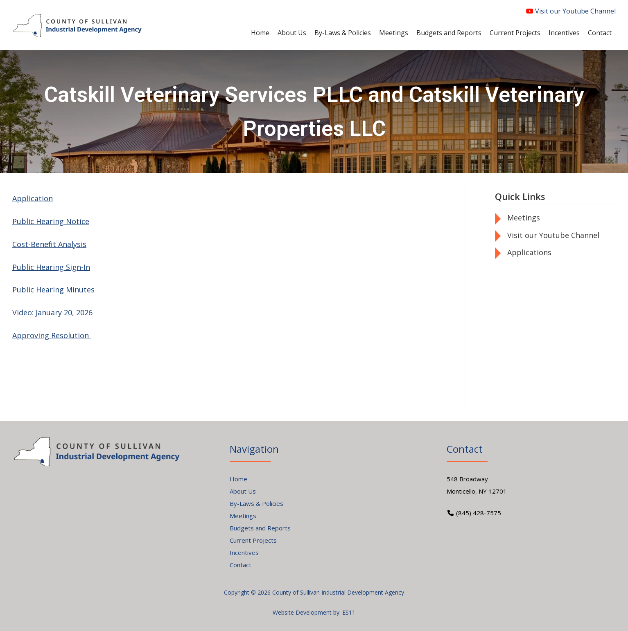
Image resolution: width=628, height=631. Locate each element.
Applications (529, 252)
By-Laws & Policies (256, 503)
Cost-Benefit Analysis (49, 244)
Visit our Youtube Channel (571, 11)
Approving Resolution (51, 335)
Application (32, 198)
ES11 (348, 612)
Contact (240, 565)
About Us (243, 491)
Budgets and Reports (260, 528)
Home (238, 479)
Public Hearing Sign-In (51, 267)
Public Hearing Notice (50, 221)
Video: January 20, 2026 (52, 312)
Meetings (523, 217)
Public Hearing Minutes (53, 289)
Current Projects (253, 540)
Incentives (244, 552)
